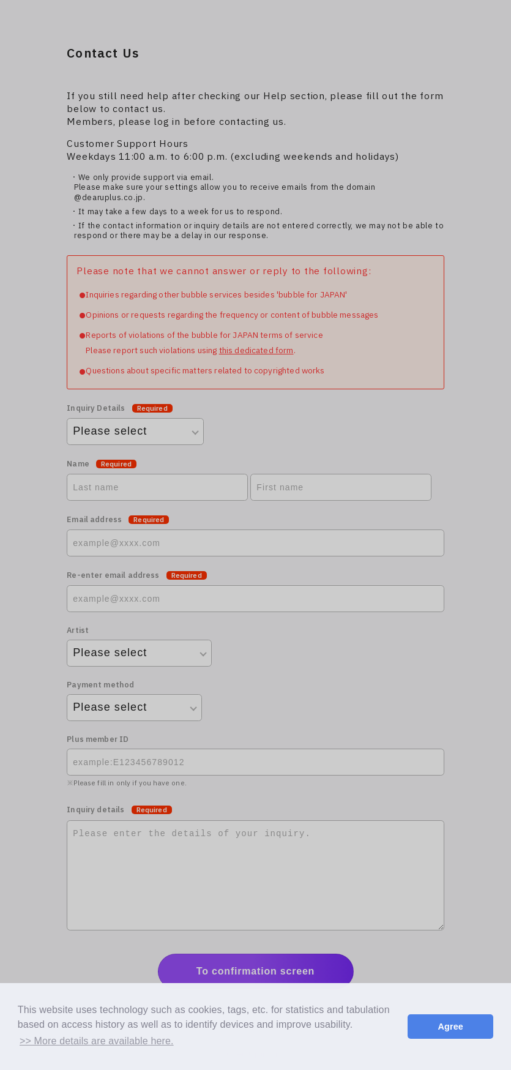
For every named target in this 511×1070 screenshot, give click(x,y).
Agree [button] (450, 1026)
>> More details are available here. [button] (97, 1041)
